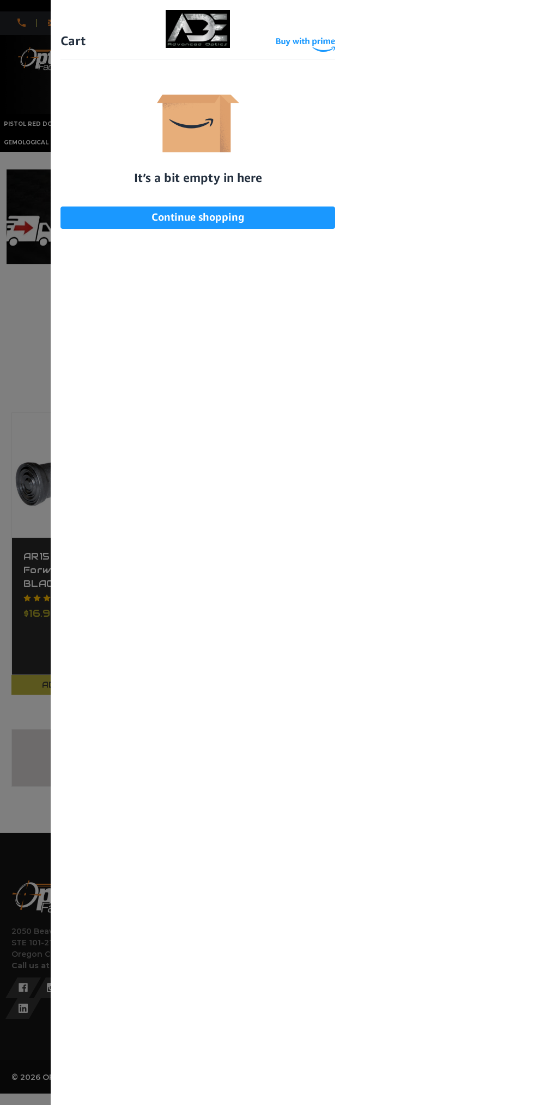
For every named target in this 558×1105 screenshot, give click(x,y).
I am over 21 (224, 175)
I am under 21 (330, 175)
